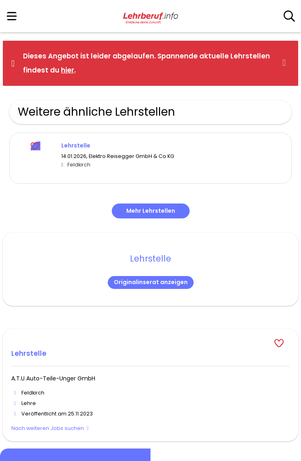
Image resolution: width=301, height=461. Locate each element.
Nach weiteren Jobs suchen (47, 428)
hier (67, 70)
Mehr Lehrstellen (150, 211)
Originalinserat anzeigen (151, 282)
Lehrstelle (75, 145)
